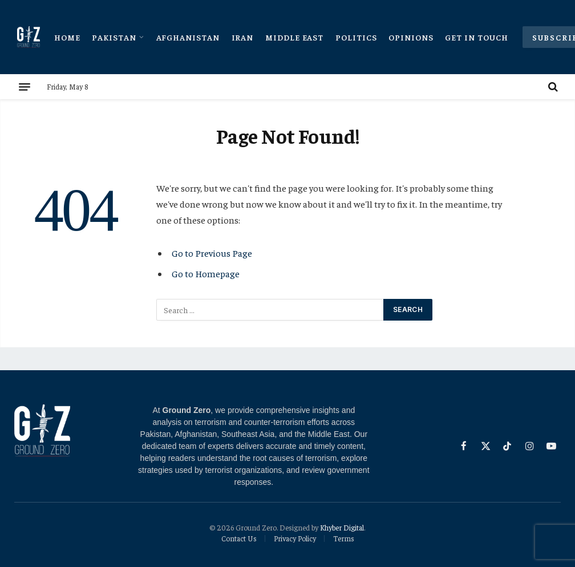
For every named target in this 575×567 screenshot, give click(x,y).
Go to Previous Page (212, 253)
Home (67, 37)
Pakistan (114, 37)
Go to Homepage (206, 274)
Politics (356, 37)
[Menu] (24, 87)
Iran (243, 37)
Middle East (294, 37)
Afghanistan (188, 37)
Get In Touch (476, 37)
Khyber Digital (342, 527)
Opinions (411, 37)
